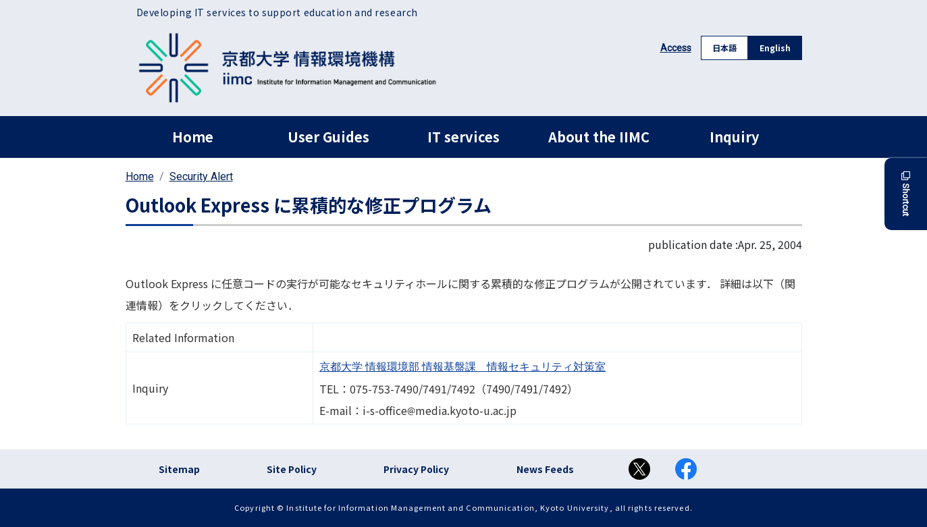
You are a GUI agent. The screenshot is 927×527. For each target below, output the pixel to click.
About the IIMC (599, 136)
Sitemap (179, 469)
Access (675, 48)
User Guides (328, 136)
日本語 (724, 47)
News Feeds (545, 469)
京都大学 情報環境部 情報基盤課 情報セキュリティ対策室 (462, 366)
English (775, 47)
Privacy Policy (416, 469)
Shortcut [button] (906, 194)
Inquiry (734, 136)
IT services (463, 136)
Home (192, 136)
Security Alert (201, 176)
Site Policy (292, 469)
